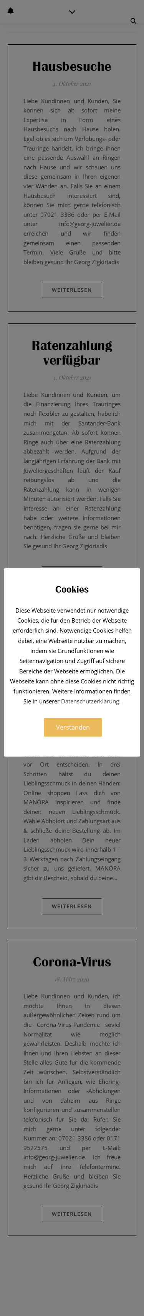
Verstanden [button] (73, 727)
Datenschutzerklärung (90, 701)
